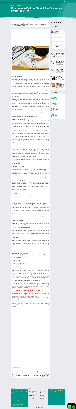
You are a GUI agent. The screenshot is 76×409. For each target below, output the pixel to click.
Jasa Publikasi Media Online (16, 367)
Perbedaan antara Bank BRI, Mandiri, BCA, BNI (60, 70)
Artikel (18, 1)
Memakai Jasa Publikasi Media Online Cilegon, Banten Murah (20, 376)
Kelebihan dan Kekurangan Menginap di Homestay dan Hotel (60, 84)
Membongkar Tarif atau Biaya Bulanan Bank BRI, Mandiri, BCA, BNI (60, 62)
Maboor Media (41, 407)
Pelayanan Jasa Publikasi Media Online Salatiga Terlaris (41, 376)
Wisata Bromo (42, 396)
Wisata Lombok (42, 398)
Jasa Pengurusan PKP (43, 391)
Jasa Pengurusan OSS (33, 391)
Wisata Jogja (32, 398)
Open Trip (21, 1)
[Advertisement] (30, 36)
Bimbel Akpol (27, 1)
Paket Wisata (32, 394)
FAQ (14, 1)
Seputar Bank (32, 395)
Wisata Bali (31, 396)
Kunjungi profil (56, 32)
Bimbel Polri (33, 1)
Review (41, 394)
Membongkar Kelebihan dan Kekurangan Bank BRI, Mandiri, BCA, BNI (60, 54)
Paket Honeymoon (42, 392)
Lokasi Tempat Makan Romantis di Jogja (59, 77)
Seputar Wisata (42, 395)
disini (16, 393)
